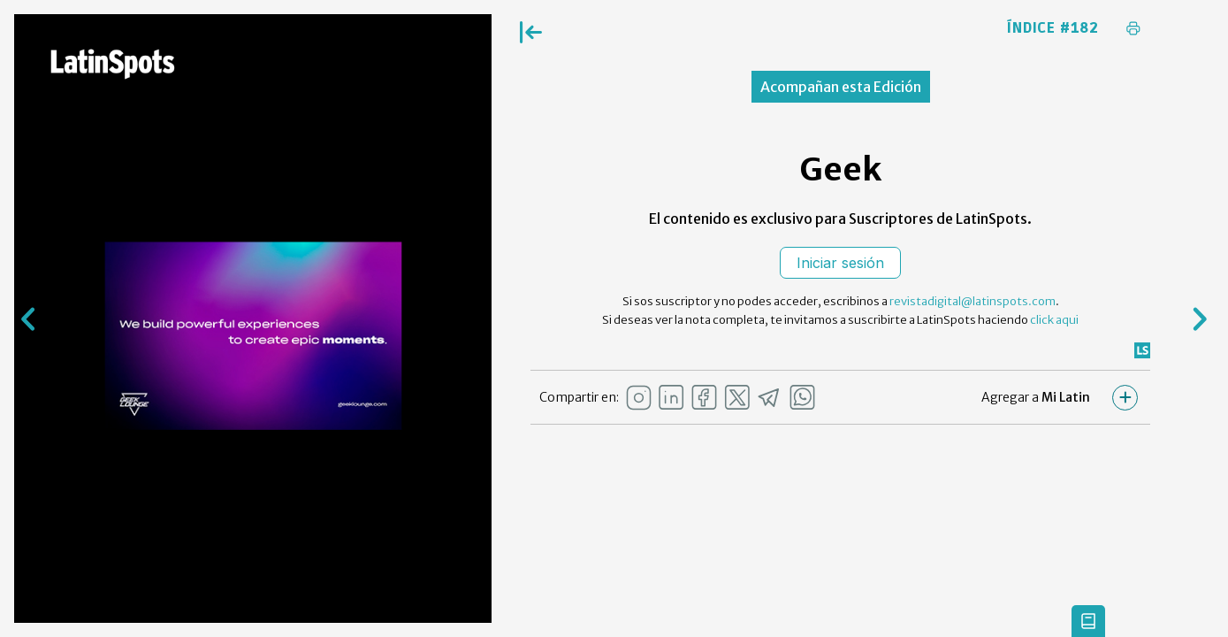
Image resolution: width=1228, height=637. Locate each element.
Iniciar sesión (840, 263)
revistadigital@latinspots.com (972, 301)
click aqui (1054, 319)
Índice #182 (1053, 28)
